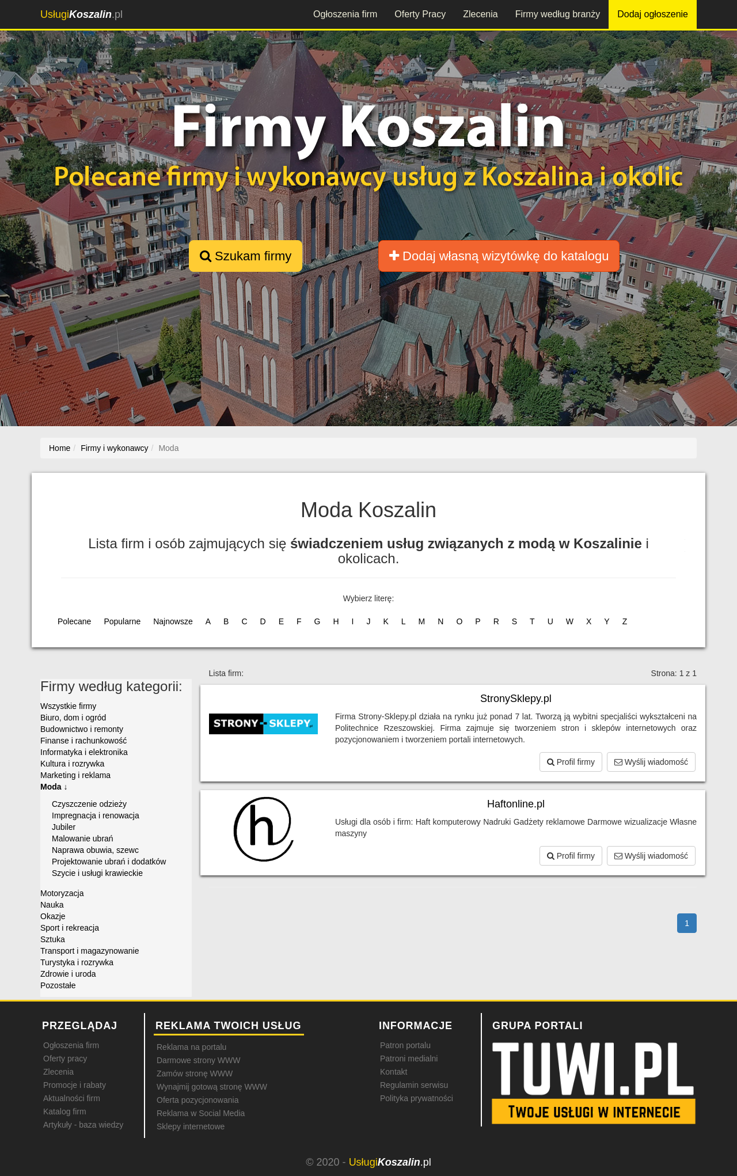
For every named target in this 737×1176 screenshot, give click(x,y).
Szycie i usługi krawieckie (97, 873)
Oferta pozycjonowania (197, 1100)
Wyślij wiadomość (651, 762)
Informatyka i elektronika (84, 752)
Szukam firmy (245, 256)
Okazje (53, 916)
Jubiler (63, 827)
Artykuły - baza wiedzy (83, 1124)
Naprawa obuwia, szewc (95, 850)
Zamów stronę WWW (195, 1073)
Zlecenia (480, 14)
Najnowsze (172, 621)
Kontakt (393, 1071)
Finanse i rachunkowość (83, 740)
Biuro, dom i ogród (73, 717)
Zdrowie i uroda (68, 973)
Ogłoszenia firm (345, 14)
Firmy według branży (558, 14)
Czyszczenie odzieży (89, 804)
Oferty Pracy (420, 14)
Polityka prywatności (416, 1098)
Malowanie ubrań (82, 838)
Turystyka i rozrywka (76, 962)
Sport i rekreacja (69, 927)
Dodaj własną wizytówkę (499, 256)
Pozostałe (57, 985)
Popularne (122, 621)
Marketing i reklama (75, 775)
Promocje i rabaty (74, 1085)
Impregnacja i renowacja (95, 815)
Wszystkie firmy (68, 706)
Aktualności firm (71, 1098)
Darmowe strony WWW (198, 1060)
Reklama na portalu (191, 1047)
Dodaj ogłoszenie (652, 14)
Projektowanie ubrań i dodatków (109, 861)
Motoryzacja (61, 893)
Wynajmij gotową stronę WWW (212, 1086)
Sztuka (52, 939)
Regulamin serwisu (414, 1085)
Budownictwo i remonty (81, 729)
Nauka (51, 904)
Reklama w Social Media (201, 1113)
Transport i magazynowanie (89, 950)
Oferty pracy (65, 1058)
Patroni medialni (409, 1058)
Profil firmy (571, 762)
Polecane (74, 621)
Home (59, 448)
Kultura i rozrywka (72, 763)
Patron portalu (405, 1045)
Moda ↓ (53, 786)
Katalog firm (64, 1111)
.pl (81, 14)
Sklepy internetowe (191, 1126)
